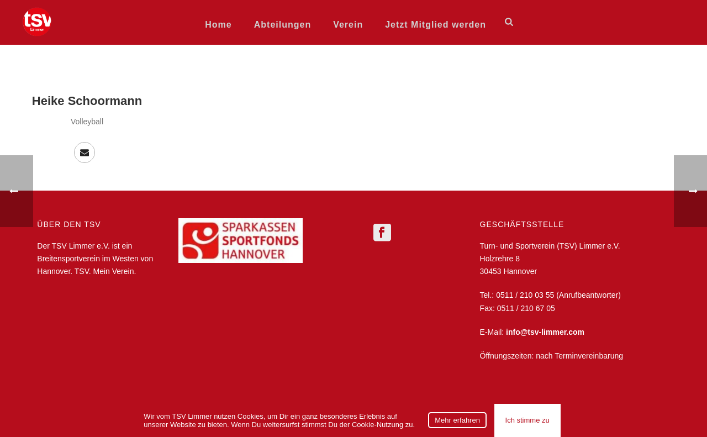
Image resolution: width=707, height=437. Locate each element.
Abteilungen (282, 24)
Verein (348, 24)
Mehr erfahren (457, 420)
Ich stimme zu (527, 420)
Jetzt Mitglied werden (435, 24)
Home (218, 24)
